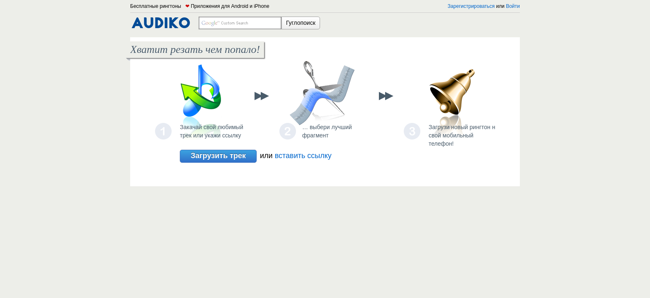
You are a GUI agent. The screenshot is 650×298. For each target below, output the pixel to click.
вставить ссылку (303, 155)
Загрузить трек (218, 156)
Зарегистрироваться (471, 6)
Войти (513, 6)
